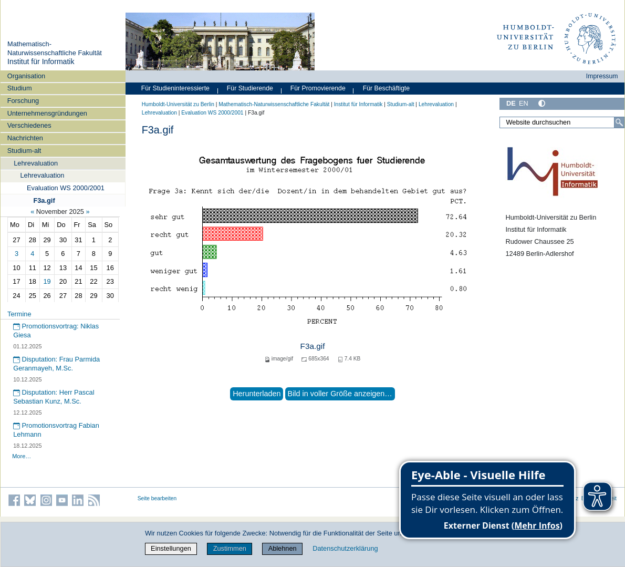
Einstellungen (171, 548)
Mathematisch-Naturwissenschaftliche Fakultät (54, 48)
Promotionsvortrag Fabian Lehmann (56, 429)
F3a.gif (44, 200)
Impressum (602, 76)
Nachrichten (25, 138)
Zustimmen (229, 548)
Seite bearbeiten (157, 498)
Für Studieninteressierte (175, 88)
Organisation (26, 76)
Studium (19, 88)
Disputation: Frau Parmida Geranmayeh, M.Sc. (56, 363)
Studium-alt (24, 150)
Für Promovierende (318, 88)
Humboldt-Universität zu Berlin (178, 104)
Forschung (23, 101)
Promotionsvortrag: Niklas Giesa (56, 330)
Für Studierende (250, 88)
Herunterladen (256, 393)
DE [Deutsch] (511, 103)
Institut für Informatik (41, 61)
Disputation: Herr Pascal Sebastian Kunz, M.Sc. (53, 396)
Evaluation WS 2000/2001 (66, 188)
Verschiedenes (29, 125)
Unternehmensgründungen (47, 113)
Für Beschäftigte (386, 88)
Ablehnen (282, 548)
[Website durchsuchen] (561, 122)
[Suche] (619, 122)
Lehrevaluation (36, 163)
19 (46, 281)
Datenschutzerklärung (345, 548)
